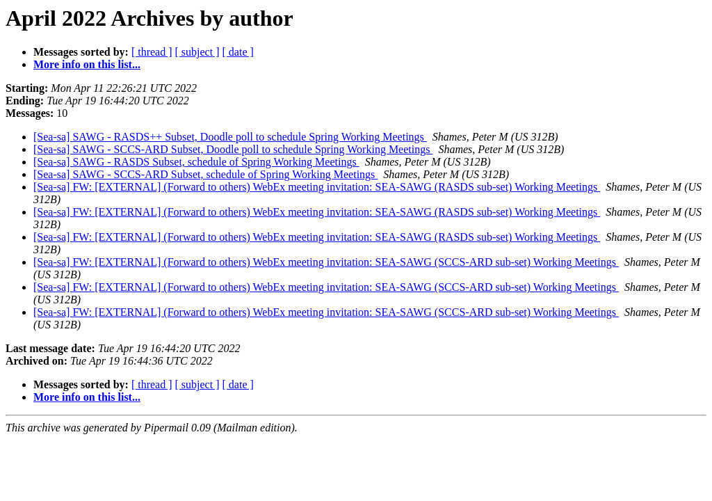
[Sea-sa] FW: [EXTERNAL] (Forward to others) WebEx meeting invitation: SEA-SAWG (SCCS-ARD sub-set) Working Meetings (326, 262)
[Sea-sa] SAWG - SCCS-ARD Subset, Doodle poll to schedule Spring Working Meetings (232, 149)
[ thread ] (151, 52)
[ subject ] (197, 52)
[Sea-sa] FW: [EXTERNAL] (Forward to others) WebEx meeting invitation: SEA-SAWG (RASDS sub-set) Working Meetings (316, 187)
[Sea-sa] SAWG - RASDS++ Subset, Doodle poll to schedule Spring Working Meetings (230, 137)
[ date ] (238, 52)
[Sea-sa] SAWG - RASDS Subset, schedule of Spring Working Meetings (196, 162)
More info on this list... (86, 64)
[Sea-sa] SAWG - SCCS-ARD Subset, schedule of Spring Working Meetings (205, 174)
